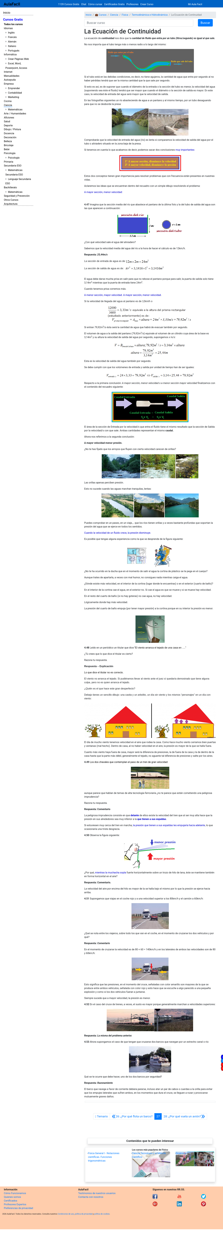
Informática (10, 54)
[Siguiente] (184, 1116)
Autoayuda (10, 79)
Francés (12, 37)
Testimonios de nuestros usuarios (97, 1193)
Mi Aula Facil (195, 4)
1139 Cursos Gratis (69, 4)
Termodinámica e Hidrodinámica (150, 14)
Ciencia (8, 105)
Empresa (9, 83)
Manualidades (11, 75)
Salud (7, 121)
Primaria (8, 161)
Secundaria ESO (12, 165)
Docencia (9, 133)
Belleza (8, 141)
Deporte (8, 125)
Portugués (13, 50)
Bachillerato (10, 187)
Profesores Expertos (15, 1204)
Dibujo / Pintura (12, 129)
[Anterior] (132, 1116)
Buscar (205, 23)
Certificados (10, 1200)
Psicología (9, 153)
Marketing (13, 97)
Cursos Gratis (13, 19)
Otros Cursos (11, 199)
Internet (8, 71)
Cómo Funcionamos (15, 1193)
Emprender (14, 88)
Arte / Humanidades (15, 113)
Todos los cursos (13, 24)
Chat (83, 4)
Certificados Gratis (114, 4)
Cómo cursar (95, 4)
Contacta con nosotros (90, 1196)
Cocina (7, 101)
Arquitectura (10, 203)
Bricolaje (8, 145)
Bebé (6, 149)
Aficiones (9, 117)
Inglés (11, 32)
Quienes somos (12, 1196)
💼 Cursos (101, 14)
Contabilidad (15, 92)
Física (125, 14)
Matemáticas (15, 109)
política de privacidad (83, 1214)
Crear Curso (146, 4)
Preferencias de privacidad (18, 1208)
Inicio (6, 12)
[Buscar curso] (138, 23)
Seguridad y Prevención (17, 195)
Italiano (12, 46)
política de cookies (102, 1214)
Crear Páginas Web (18, 59)
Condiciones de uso (66, 1214)
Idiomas (8, 28)
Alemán (12, 41)
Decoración (10, 137)
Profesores (132, 4)
